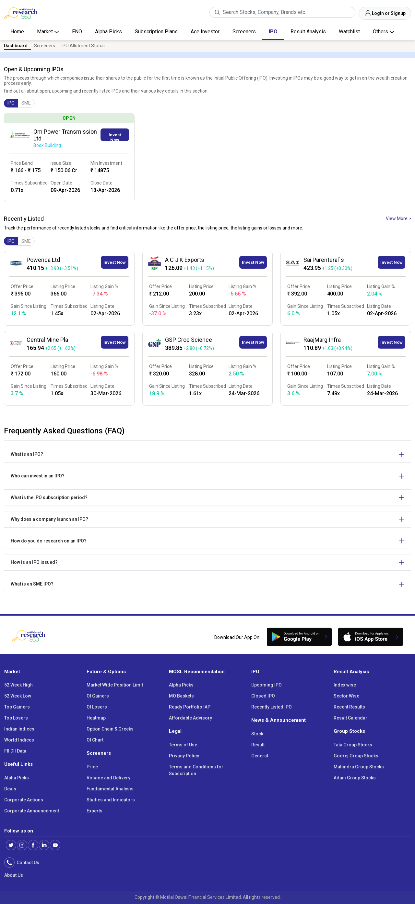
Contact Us (27, 862)
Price (92, 766)
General (259, 755)
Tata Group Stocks (353, 744)
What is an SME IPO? (32, 583)
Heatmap (96, 717)
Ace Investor (205, 31)
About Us (13, 875)
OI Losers (97, 706)
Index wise (345, 684)
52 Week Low (17, 695)
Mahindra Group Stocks (359, 766)
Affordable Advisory (190, 717)
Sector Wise (346, 695)
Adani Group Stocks (355, 777)
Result (258, 744)
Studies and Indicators (111, 799)
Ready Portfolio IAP (189, 706)
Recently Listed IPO (271, 706)
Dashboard (16, 45)
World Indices (19, 739)
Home (17, 31)
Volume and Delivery (108, 777)
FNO (77, 31)
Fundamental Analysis (110, 788)
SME (26, 103)
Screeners (244, 31)
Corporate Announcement (31, 810)
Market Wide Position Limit (115, 684)
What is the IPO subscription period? (49, 497)
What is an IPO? (27, 454)
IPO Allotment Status (83, 45)
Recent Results (349, 706)
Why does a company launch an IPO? (49, 519)
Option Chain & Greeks (110, 728)
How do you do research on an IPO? (49, 540)
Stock (257, 733)
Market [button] (45, 31)
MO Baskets (181, 695)
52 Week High (18, 684)
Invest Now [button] (115, 136)
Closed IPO (263, 695)
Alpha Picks (108, 31)
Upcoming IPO (266, 684)
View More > (398, 218)
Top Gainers (17, 706)
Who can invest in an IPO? (38, 475)
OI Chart (95, 739)
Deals (10, 788)
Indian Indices (19, 728)
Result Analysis (308, 31)
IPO (273, 31)
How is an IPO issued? (34, 562)
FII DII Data (15, 750)
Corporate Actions (23, 799)
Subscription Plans (156, 31)
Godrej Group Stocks (356, 755)
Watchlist (349, 31)
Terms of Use (183, 744)
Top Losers (16, 717)
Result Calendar (350, 717)
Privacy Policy (184, 755)
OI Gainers (98, 695)
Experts (94, 810)
